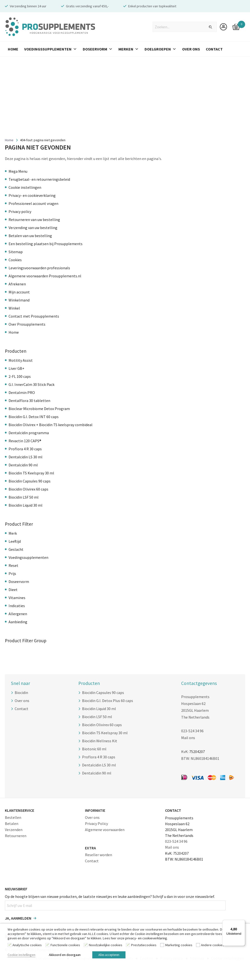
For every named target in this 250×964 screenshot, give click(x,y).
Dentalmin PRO (22, 392)
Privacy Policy (96, 823)
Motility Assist (21, 360)
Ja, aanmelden (18, 917)
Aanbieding (18, 621)
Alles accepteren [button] (111, 955)
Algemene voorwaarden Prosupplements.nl (45, 275)
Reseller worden (98, 854)
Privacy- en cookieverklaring (32, 195)
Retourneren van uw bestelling (34, 219)
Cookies (15, 259)
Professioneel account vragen (33, 203)
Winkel (14, 308)
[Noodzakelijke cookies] (86, 946)
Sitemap (16, 251)
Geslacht (16, 549)
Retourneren (15, 835)
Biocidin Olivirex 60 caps (28, 489)
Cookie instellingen (25, 187)
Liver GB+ (16, 368)
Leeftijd (15, 541)
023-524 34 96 (192, 730)
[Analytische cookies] (9, 946)
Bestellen (13, 816)
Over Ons (191, 49)
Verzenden (13, 829)
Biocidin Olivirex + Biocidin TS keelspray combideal (51, 424)
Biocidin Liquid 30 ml (25, 505)
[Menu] (242, 923)
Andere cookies (212, 946)
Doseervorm (98, 49)
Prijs (12, 573)
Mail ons (188, 737)
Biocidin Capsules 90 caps (30, 481)
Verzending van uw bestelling (33, 227)
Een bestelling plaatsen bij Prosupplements (46, 243)
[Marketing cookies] (162, 946)
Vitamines (17, 597)
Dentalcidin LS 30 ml (25, 456)
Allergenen (18, 613)
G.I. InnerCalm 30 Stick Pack (31, 384)
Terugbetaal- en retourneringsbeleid (39, 179)
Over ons (22, 700)
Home (13, 49)
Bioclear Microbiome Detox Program (39, 408)
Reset (13, 565)
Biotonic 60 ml (94, 748)
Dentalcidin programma (29, 432)
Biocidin (21, 692)
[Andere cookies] (198, 946)
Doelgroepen (160, 49)
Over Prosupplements (27, 324)
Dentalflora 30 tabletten (29, 400)
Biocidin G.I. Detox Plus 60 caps (107, 700)
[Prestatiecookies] (128, 946)
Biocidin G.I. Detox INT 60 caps (34, 416)
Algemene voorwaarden (105, 829)
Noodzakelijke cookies (105, 946)
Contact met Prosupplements (34, 316)
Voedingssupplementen (50, 49)
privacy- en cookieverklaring (146, 939)
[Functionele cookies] (47, 946)
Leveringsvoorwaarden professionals (39, 267)
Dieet (13, 589)
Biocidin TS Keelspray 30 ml (31, 473)
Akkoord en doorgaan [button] (65, 955)
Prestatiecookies (143, 946)
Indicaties (17, 605)
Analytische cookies (27, 946)
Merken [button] (128, 49)
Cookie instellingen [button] (21, 955)
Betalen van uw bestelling (30, 235)
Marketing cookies (178, 946)
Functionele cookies (65, 946)
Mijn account (19, 292)
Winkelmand (19, 300)
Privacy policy (20, 211)
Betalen (11, 823)
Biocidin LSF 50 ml (24, 497)
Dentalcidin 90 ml (23, 464)
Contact (214, 49)
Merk (13, 533)
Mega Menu (18, 171)
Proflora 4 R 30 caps (25, 448)
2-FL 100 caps (20, 376)
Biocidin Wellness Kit (99, 740)
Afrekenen (17, 283)
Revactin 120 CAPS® (25, 440)
